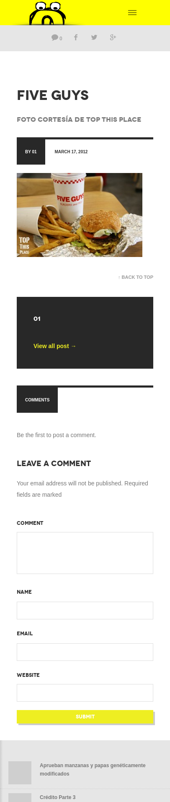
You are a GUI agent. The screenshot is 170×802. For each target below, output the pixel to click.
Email (25, 633)
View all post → (54, 346)
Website (28, 675)
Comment (30, 523)
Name (24, 592)
